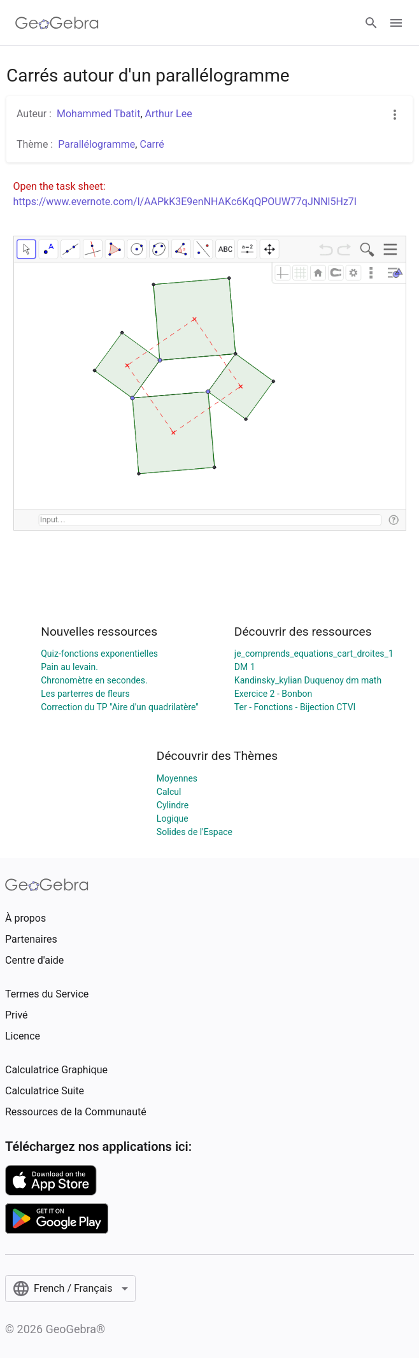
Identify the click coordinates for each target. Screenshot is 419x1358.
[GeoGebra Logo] (57, 23)
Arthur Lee (168, 114)
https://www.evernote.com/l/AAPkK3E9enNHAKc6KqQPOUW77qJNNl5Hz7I (185, 202)
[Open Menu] (396, 23)
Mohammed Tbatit (98, 114)
